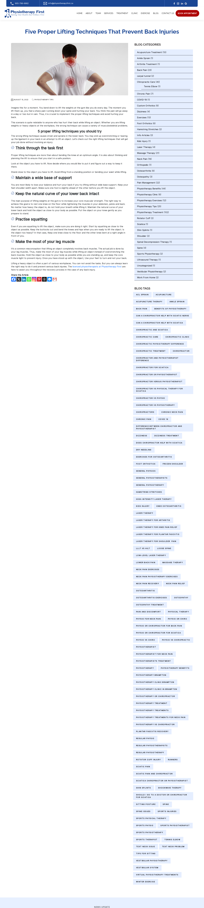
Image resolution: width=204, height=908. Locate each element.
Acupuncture (164, 295)
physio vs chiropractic (176, 640)
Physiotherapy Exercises (149, 200)
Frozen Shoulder (173, 464)
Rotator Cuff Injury (148, 760)
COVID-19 (142, 99)
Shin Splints (143, 230)
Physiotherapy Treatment (150, 212)
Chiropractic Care (146, 82)
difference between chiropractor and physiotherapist (159, 427)
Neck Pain (142, 159)
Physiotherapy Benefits (149, 188)
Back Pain (142, 70)
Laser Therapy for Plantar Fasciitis (157, 534)
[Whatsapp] (29, 279)
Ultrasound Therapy (147, 259)
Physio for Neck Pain (148, 619)
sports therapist (146, 840)
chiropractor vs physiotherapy (155, 405)
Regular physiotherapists (152, 746)
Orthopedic (142, 165)
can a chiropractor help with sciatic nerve (162, 316)
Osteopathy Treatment (150, 605)
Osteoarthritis (144, 170)
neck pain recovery (147, 584)
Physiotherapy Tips (44, 100)
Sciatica (141, 224)
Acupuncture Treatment (149, 52)
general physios (146, 471)
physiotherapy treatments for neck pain (160, 717)
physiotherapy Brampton (151, 675)
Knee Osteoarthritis (169, 506)
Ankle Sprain (143, 58)
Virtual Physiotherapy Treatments (157, 875)
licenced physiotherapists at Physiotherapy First (97, 266)
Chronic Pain (143, 93)
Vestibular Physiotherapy (150, 271)
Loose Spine (164, 548)
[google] (186, 3)
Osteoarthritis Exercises (151, 598)
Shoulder (141, 236)
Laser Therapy (144, 147)
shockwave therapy (170, 788)
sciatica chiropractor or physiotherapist (162, 781)
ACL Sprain (142, 295)
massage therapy (172, 562)
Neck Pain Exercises (147, 569)
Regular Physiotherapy (150, 753)
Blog (155, 13)
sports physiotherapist (175, 825)
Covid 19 (163, 419)
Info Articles (143, 135)
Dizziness (141, 111)
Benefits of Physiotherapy (170, 309)
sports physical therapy (151, 818)
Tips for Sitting (145, 854)
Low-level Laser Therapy (151, 555)
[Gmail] (54, 279)
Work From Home (146, 277)
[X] (18, 279)
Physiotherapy (145, 668)
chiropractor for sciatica (152, 367)
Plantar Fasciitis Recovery (152, 731)
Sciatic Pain (143, 767)
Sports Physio (144, 825)
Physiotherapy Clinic (147, 194)
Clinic (134, 13)
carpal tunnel (144, 76)
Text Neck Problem (173, 847)
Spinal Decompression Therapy (153, 242)
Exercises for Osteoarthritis (154, 457)
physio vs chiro (145, 640)
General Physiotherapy (150, 485)
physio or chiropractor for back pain (159, 626)
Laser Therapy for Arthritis (153, 520)
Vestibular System (147, 868)
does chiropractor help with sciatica (159, 443)
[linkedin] (182, 3)
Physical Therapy (178, 612)
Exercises (142, 117)
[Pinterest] (39, 279)
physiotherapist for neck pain (154, 654)
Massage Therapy (146, 153)
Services (108, 13)
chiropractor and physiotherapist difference (157, 359)
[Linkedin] (24, 279)
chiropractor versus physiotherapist (159, 382)
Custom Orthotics (146, 105)
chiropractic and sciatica (152, 330)
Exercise (145, 13)
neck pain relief (175, 584)
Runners (173, 760)
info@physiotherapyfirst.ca (58, 3)
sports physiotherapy (149, 832)
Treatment (122, 13)
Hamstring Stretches (147, 129)
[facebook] (174, 3)
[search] (187, 13)
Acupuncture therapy (149, 302)
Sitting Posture (146, 804)
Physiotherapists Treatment (153, 661)
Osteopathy (143, 176)
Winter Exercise (145, 882)
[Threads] (44, 279)
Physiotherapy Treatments (152, 710)
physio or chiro (177, 619)
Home (79, 13)
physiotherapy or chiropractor (155, 696)
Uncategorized (144, 265)
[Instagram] (178, 3)
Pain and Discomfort (148, 612)
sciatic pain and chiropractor (154, 774)
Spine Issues (143, 811)
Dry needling (144, 450)
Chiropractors (145, 412)
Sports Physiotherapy (148, 253)
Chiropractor (181, 351)
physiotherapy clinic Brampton (155, 682)
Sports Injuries (167, 811)
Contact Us (168, 13)
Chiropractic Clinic (177, 337)
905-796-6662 (19, 3)
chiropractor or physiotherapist (156, 375)
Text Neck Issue (145, 847)
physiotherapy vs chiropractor (155, 724)
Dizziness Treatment (166, 436)
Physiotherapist (146, 647)
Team (98, 13)
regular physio (145, 738)
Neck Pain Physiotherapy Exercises (157, 577)
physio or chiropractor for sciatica (158, 633)
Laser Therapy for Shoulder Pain (156, 541)
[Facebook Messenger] (49, 279)
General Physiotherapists (152, 478)
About (89, 13)
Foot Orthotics (144, 123)
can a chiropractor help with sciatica (159, 323)
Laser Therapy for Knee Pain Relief (156, 527)
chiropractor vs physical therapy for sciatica (159, 390)
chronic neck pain (172, 412)
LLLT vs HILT (143, 548)
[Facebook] (13, 279)
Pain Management (146, 182)
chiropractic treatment (151, 351)
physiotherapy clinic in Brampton (156, 689)
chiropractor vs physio (150, 398)
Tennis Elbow (150, 86)
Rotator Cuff (143, 218)
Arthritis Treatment (147, 64)
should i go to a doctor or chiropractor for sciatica (161, 796)
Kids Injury (142, 141)
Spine (140, 248)
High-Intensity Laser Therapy (154, 499)
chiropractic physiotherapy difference (160, 344)
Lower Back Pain (145, 562)
